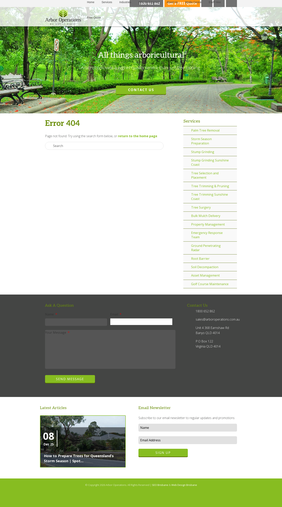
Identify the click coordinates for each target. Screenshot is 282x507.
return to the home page (137, 136)
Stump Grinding (202, 152)
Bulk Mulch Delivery (205, 216)
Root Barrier (200, 258)
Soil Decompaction (204, 267)
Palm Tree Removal (205, 130)
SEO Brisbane (160, 485)
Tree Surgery (201, 207)
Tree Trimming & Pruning (210, 186)
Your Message (57, 332)
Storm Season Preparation (201, 141)
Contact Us (141, 89)
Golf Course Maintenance (210, 284)
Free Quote (94, 17)
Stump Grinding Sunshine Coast (210, 162)
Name (51, 314)
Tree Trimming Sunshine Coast (209, 196)
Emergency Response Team (207, 235)
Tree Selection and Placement (205, 175)
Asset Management (205, 275)
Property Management (208, 224)
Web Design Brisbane (184, 485)
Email (115, 314)
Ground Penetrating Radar (206, 248)
